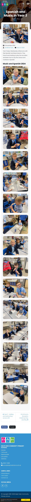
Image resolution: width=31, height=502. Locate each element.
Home (13, 19)
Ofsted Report (5, 473)
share (4, 427)
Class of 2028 (20, 48)
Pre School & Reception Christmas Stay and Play (23, 417)
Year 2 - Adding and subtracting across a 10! (8, 416)
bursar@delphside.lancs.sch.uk (12, 465)
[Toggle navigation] (28, 4)
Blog (18, 19)
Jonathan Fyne (8, 48)
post (12, 427)
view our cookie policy (8, 500)
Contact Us (4, 478)
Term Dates (4, 475)
